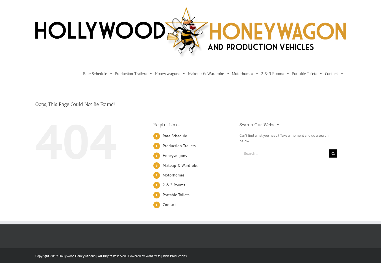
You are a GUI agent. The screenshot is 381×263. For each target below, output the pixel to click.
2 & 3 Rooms (174, 184)
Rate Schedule (175, 135)
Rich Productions (175, 256)
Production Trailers (179, 145)
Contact (169, 204)
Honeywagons (175, 155)
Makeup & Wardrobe (180, 165)
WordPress (153, 256)
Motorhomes (173, 175)
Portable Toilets (176, 194)
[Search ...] (284, 153)
